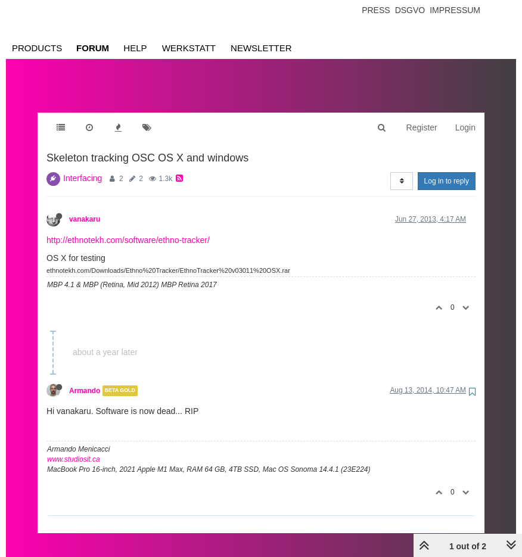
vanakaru (84, 219)
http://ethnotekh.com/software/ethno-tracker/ (128, 240)
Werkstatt (189, 48)
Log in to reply (446, 181)
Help (135, 48)
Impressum (455, 10)
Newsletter (261, 48)
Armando (84, 391)
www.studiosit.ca (73, 459)
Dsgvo (410, 10)
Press (376, 10)
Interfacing (82, 178)
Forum (92, 48)
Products (37, 48)
